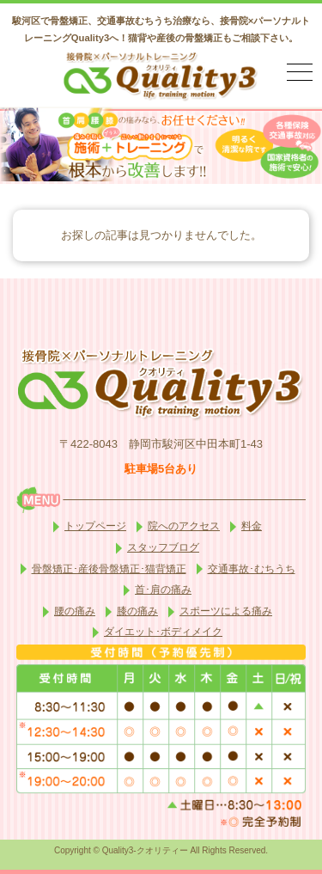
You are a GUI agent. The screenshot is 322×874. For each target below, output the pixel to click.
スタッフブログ (163, 547)
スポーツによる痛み (225, 611)
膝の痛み (137, 611)
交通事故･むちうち (251, 569)
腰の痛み (74, 611)
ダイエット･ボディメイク (163, 632)
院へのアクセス (184, 526)
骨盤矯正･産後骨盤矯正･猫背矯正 (109, 569)
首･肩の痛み (163, 590)
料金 (251, 526)
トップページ (95, 526)
